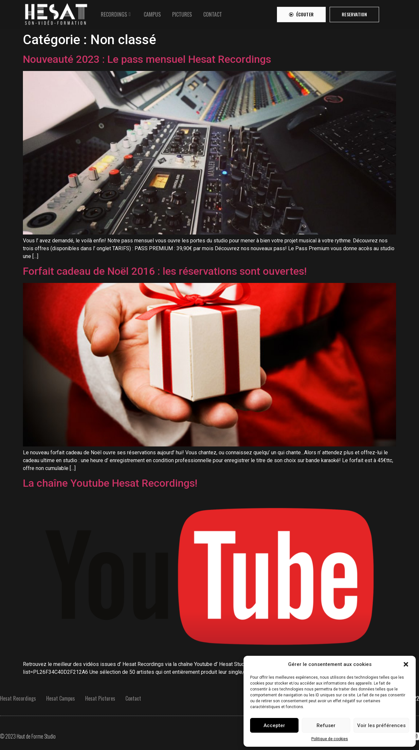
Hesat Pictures (100, 698)
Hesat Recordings (18, 698)
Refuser (326, 725)
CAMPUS (152, 12)
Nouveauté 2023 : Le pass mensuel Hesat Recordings (147, 59)
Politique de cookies (329, 739)
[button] (406, 664)
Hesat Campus (60, 698)
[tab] (116, 12)
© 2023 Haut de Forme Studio (28, 736)
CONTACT (212, 12)
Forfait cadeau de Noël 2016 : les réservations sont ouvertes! (165, 271)
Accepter (274, 725)
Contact (133, 698)
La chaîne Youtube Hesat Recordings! (110, 483)
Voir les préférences (381, 725)
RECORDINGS (114, 12)
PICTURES (182, 12)
